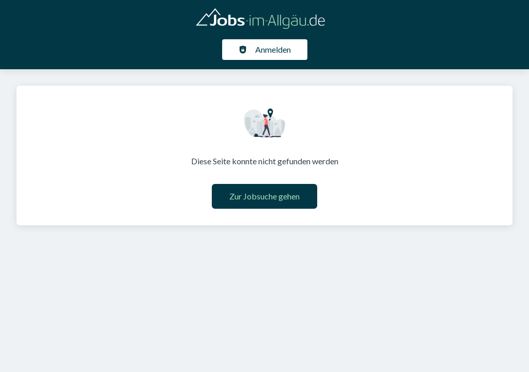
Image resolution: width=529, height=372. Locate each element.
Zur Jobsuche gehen (264, 196)
